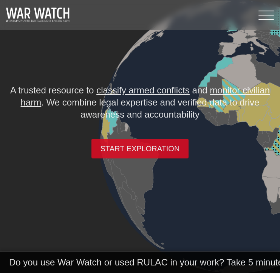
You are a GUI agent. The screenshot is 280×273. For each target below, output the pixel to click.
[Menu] (266, 15)
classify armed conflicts (143, 90)
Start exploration (140, 148)
